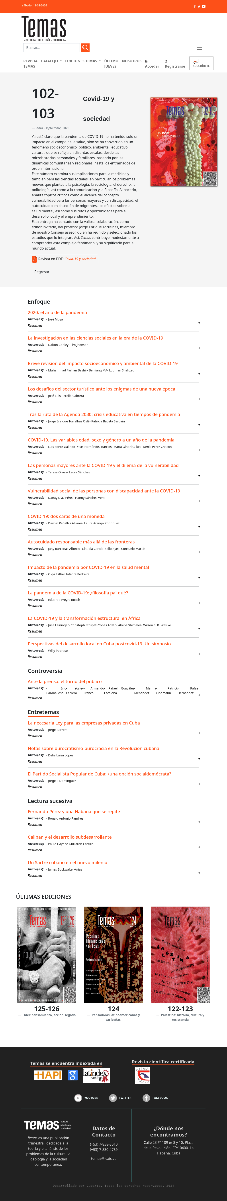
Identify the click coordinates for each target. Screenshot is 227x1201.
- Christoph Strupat (82, 625)
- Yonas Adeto (106, 625)
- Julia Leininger (57, 625)
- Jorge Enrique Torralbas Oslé (68, 421)
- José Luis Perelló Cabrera (65, 396)
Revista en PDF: (51, 258)
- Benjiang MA (97, 370)
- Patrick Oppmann (167, 690)
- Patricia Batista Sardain (107, 421)
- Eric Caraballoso (56, 690)
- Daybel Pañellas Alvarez (64, 523)
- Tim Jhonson (78, 345)
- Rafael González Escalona (119, 690)
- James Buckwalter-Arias (64, 869)
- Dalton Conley (57, 345)
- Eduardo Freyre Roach (63, 600)
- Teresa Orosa (56, 472)
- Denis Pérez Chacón (156, 447)
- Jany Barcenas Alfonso (63, 549)
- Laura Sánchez (78, 472)
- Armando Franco (94, 690)
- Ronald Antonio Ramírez (64, 818)
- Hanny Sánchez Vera (89, 498)
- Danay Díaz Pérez (59, 498)
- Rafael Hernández (188, 690)
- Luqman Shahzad (120, 370)
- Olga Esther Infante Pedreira (68, 574)
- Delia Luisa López (59, 755)
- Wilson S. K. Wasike (156, 625)
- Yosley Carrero (75, 690)
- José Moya (54, 319)
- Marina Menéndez (145, 690)
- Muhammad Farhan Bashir (66, 370)
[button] (51, 61)
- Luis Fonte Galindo (60, 447)
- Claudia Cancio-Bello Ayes (99, 549)
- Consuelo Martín (132, 549)
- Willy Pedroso (57, 650)
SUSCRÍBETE (201, 63)
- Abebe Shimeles (128, 625)
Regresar (41, 271)
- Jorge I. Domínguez (61, 781)
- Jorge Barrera (57, 730)
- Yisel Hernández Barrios (93, 447)
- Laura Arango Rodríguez (100, 523)
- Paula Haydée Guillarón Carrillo (70, 844)
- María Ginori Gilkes (126, 447)
